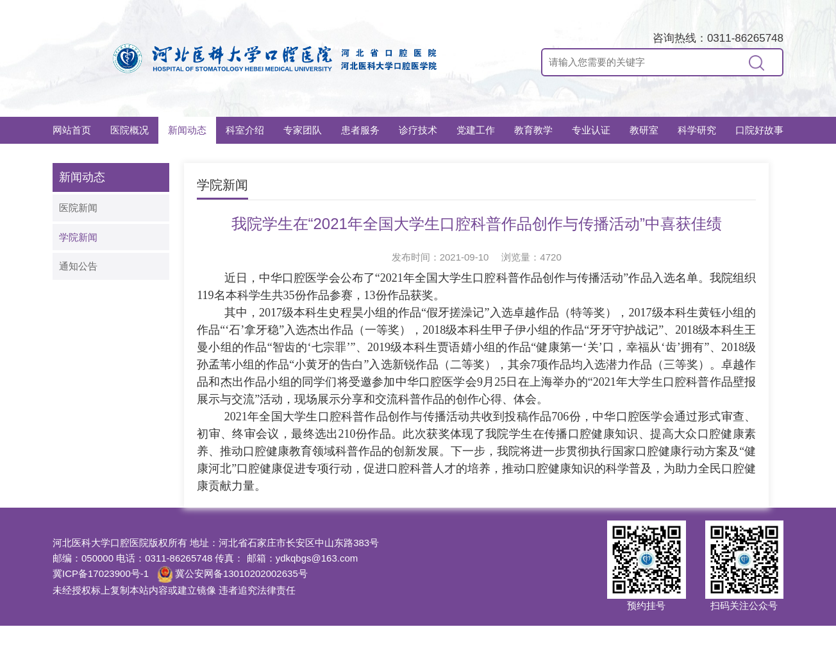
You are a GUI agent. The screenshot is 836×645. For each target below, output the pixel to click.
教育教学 (533, 130)
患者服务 (360, 130)
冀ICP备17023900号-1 (101, 573)
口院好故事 (759, 130)
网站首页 (72, 130)
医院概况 (129, 130)
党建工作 (475, 130)
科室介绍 (245, 130)
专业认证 (591, 130)
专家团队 (302, 130)
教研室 (644, 130)
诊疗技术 (418, 130)
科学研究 (697, 130)
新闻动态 (187, 130)
